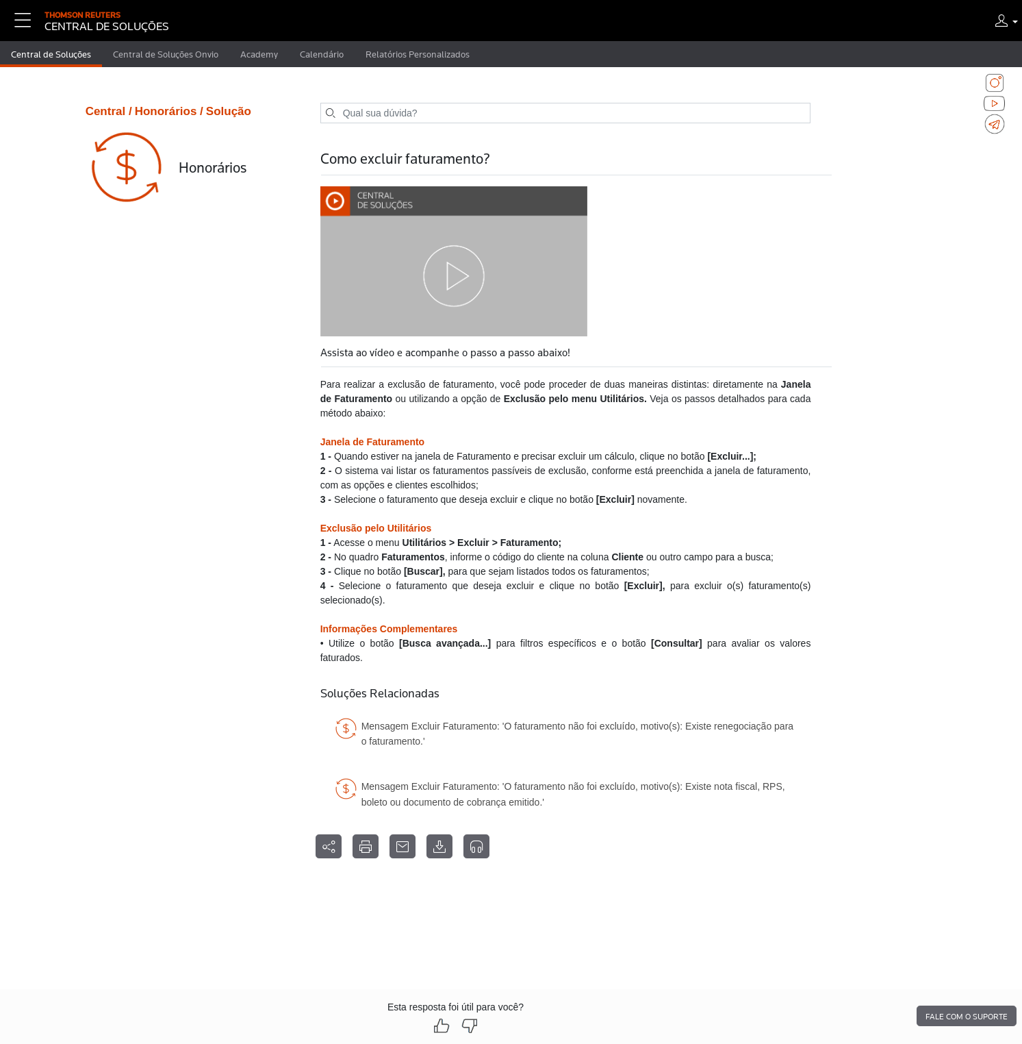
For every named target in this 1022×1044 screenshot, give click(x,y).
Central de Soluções (51, 54)
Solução (228, 111)
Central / (109, 111)
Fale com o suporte (966, 1016)
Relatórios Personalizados (418, 54)
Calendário (322, 54)
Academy (259, 54)
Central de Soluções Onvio (165, 54)
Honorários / (169, 111)
